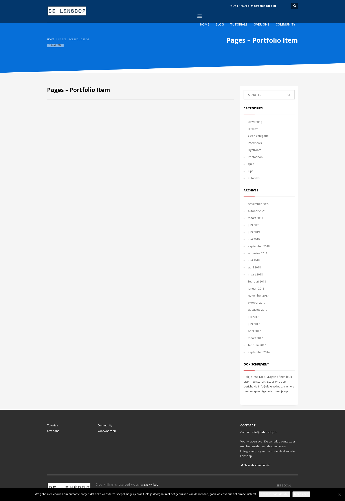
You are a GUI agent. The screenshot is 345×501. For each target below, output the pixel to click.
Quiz (251, 164)
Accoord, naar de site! (274, 494)
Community (104, 425)
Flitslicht (253, 129)
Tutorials (254, 178)
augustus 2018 (257, 253)
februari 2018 (257, 281)
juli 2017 (253, 317)
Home (50, 39)
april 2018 (254, 267)
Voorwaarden (106, 431)
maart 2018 (255, 274)
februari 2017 (257, 345)
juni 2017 (254, 324)
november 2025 (258, 204)
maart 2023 (255, 218)
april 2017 (254, 331)
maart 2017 (255, 338)
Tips (250, 171)
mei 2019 (254, 239)
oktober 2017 (256, 303)
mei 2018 (254, 260)
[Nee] (339, 494)
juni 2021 (254, 225)
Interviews (255, 143)
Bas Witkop (150, 484)
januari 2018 (256, 288)
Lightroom (254, 150)
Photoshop (255, 157)
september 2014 (259, 352)
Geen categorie (258, 136)
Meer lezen (301, 494)
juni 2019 (254, 232)
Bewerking (255, 122)
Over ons (53, 431)
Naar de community (255, 465)
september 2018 (259, 246)
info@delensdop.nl (263, 6)
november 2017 (258, 295)
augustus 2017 (257, 310)
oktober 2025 (256, 211)
